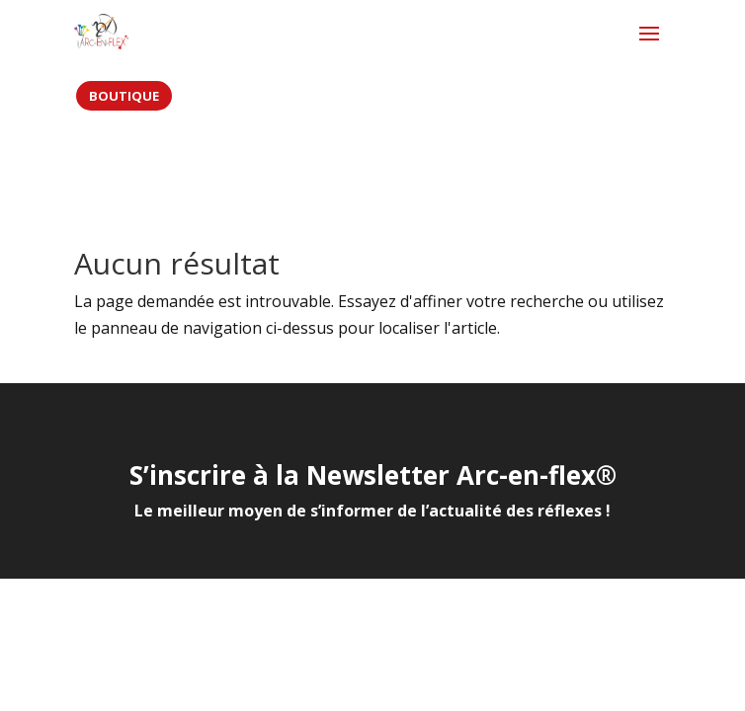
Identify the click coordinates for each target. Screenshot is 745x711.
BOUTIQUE (124, 96)
